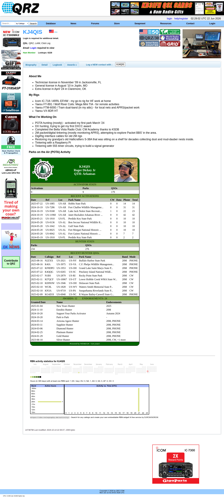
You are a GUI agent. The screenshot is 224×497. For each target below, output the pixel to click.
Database (51, 23)
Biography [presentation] (31, 65)
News (73, 23)
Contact (190, 23)
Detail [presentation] (44, 65)
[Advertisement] (78, 464)
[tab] (31, 64)
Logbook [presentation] (57, 65)
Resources (166, 23)
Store (117, 23)
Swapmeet (139, 23)
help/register (181, 18)
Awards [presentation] (72, 65)
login (169, 18)
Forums (95, 23)
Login (212, 23)
